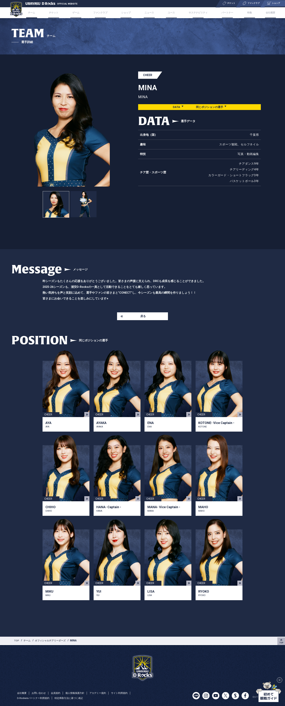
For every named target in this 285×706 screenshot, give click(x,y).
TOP (17, 641)
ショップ (127, 12)
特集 (243, 12)
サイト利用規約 (125, 692)
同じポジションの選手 (209, 107)
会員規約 (58, 692)
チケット (60, 12)
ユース (168, 12)
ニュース (148, 12)
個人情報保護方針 (78, 692)
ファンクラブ (103, 12)
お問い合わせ (40, 692)
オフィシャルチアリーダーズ (52, 641)
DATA (175, 107)
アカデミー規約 (102, 692)
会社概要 (261, 12)
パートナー (223, 12)
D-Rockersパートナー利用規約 (34, 698)
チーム (40, 12)
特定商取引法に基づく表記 (72, 698)
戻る (143, 316)
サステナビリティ (194, 12)
